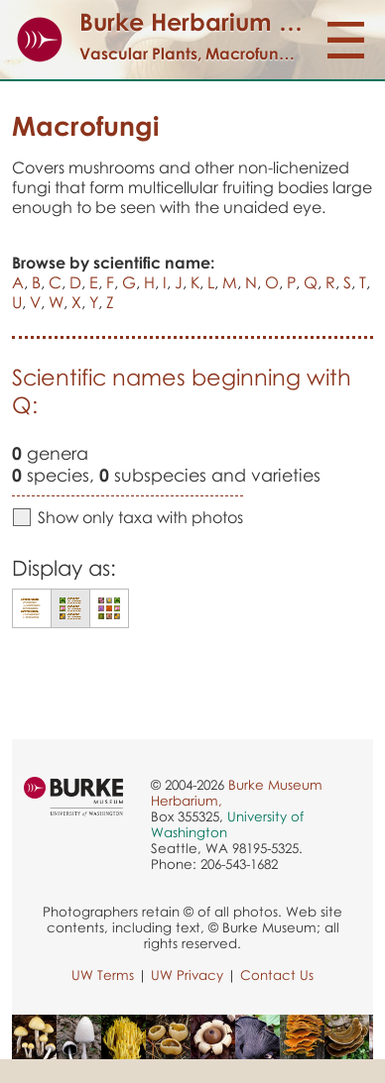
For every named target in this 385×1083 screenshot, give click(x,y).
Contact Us (277, 975)
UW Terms (102, 975)
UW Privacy (187, 975)
